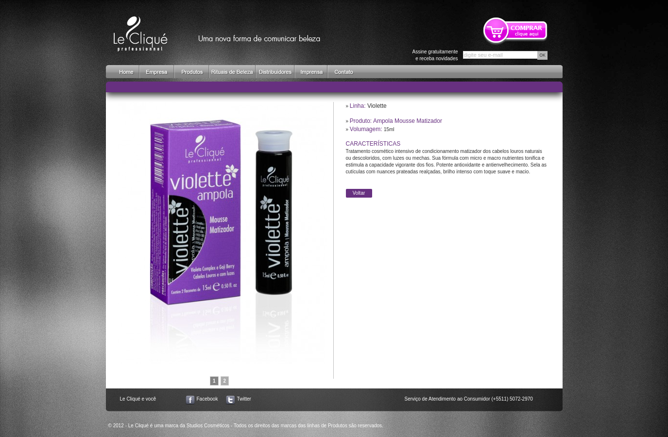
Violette (377, 105)
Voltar (359, 193)
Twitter (244, 399)
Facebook (207, 399)
